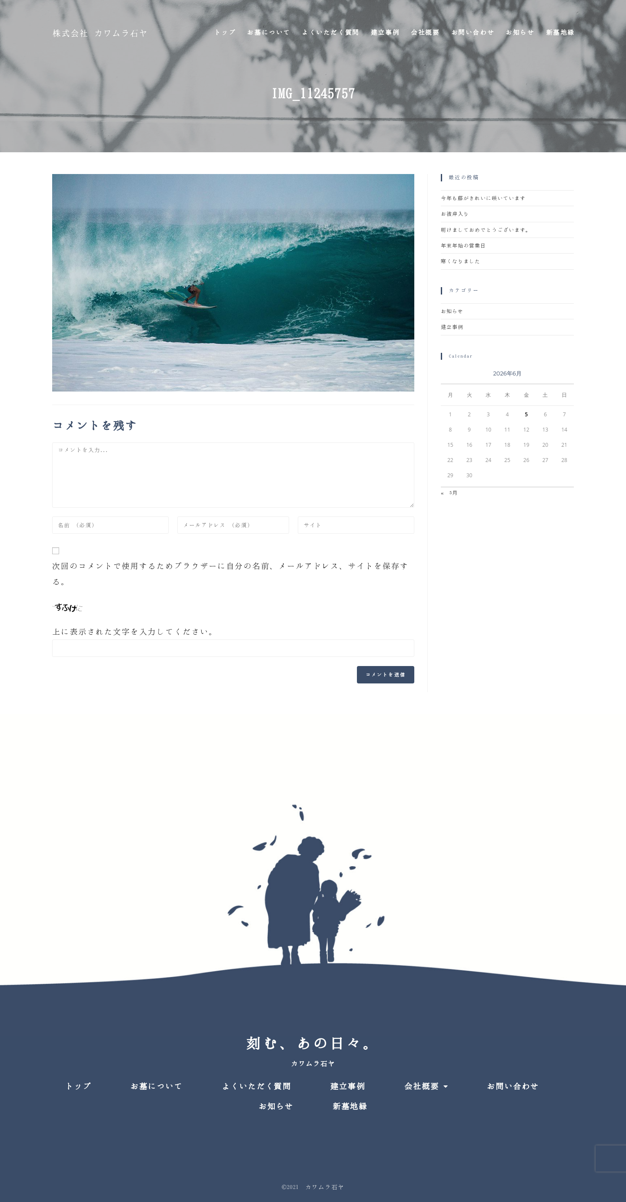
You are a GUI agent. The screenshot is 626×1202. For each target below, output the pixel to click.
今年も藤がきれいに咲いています (483, 198)
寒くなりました (460, 261)
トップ (78, 1086)
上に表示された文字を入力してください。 (134, 632)
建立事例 (452, 327)
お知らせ (452, 311)
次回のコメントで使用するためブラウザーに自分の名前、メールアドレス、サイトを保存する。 (230, 574)
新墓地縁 (350, 1106)
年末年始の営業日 (463, 245)
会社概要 (426, 1086)
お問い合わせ (513, 1086)
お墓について (156, 1086)
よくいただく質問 (256, 1086)
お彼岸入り (455, 213)
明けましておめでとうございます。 (486, 230)
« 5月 (449, 492)
